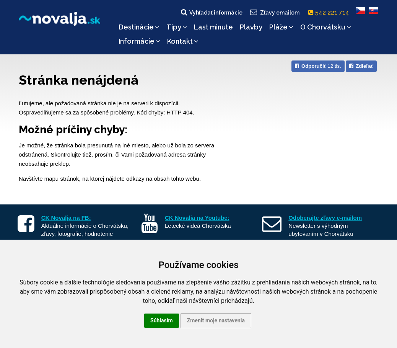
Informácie (139, 41)
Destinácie (139, 27)
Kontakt (182, 41)
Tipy (176, 27)
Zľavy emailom (274, 12)
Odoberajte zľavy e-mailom (325, 217)
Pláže (281, 27)
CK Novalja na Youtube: (197, 217)
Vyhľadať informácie (211, 12)
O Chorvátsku (325, 27)
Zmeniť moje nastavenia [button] (216, 320)
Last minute (213, 27)
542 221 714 (330, 12)
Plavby (251, 27)
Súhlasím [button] (161, 320)
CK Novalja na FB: (66, 217)
